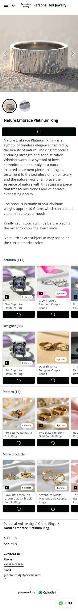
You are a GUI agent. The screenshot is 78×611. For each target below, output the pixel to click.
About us (10, 540)
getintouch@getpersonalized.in (22, 573)
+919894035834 (14, 561)
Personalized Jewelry (49, 5)
